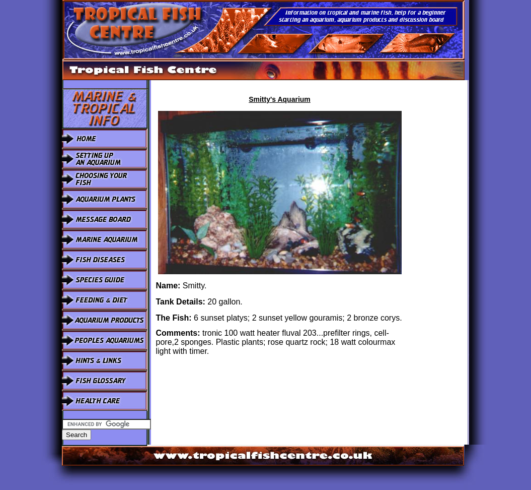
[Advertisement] (438, 231)
